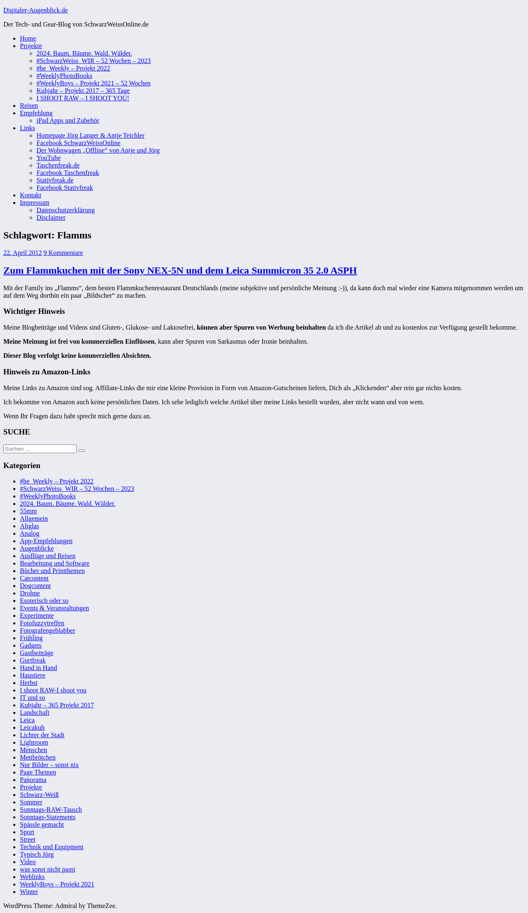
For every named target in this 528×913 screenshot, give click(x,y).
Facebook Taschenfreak (67, 172)
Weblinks (32, 876)
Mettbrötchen (38, 757)
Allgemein (34, 518)
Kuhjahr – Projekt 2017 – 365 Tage (83, 90)
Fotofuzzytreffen (42, 622)
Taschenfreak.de (58, 165)
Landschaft (34, 712)
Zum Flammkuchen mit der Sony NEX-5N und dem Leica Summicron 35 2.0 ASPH (180, 270)
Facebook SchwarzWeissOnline (78, 142)
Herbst (29, 682)
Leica (27, 720)
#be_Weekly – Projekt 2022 (73, 68)
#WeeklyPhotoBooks (64, 75)
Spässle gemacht (42, 824)
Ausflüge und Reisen (47, 555)
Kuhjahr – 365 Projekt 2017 (57, 705)
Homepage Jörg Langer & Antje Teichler (90, 135)
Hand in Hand (38, 667)
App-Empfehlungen (46, 540)
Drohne (30, 593)
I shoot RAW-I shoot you (53, 690)
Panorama (33, 779)
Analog (29, 533)
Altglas (29, 525)
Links (27, 127)
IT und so (32, 697)
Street (27, 839)
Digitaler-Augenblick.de (35, 10)
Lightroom (34, 742)
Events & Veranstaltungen (54, 608)
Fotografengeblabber (47, 630)
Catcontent (34, 578)
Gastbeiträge (36, 652)
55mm (28, 511)
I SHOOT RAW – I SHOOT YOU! (82, 98)
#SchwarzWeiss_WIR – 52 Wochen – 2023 (93, 60)
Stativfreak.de (54, 180)
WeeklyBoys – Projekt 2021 (57, 884)
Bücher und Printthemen (52, 570)
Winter (29, 891)
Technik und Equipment (52, 846)
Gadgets (30, 645)
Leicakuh (32, 727)
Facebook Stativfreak (64, 187)
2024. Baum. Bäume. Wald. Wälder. (84, 53)
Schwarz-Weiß (39, 794)
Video (28, 861)
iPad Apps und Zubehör (67, 120)
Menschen (33, 749)
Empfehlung (36, 113)
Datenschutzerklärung (65, 210)
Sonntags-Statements (47, 817)
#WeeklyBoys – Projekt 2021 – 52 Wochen (93, 83)
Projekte (31, 45)
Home (28, 38)
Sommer (31, 802)
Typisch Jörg (37, 854)
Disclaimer (50, 217)
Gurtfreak (33, 660)
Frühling (31, 637)
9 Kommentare (63, 252)
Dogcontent (35, 585)
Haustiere (32, 675)
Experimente (37, 615)
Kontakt (30, 195)
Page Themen (38, 772)
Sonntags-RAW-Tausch (51, 809)
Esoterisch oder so (44, 600)
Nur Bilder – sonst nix (49, 764)
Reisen (29, 105)
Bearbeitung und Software (55, 563)
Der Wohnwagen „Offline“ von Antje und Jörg (98, 150)
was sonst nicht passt (47, 869)
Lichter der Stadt (42, 734)
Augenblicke (37, 548)
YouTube (48, 157)
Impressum (34, 202)
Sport (27, 831)
